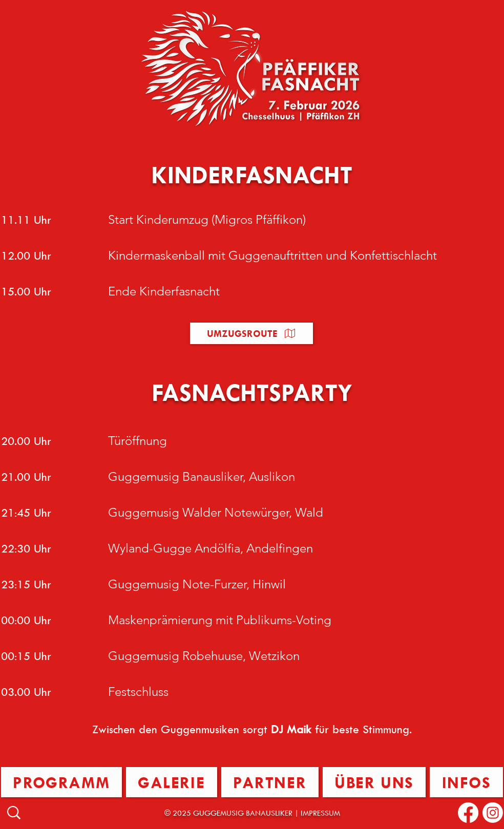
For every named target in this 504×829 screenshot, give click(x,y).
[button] (251, 333)
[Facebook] (468, 812)
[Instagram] (492, 812)
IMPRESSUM (320, 813)
